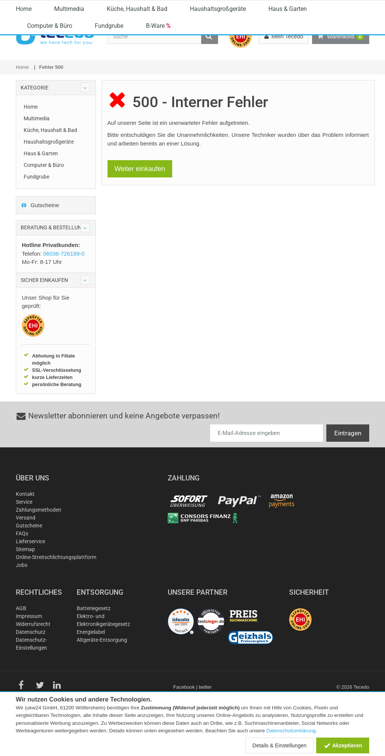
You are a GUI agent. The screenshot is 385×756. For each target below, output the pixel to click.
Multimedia (69, 69)
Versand (25, 553)
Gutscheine (40, 240)
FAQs (22, 569)
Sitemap (25, 585)
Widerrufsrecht (33, 659)
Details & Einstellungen (279, 745)
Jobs (21, 600)
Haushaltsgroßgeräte (218, 69)
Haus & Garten (287, 69)
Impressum (29, 651)
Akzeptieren (342, 745)
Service (24, 537)
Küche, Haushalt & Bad (137, 69)
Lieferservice (30, 577)
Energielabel (91, 667)
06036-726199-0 (196, 6)
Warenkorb (340, 36)
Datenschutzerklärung (290, 730)
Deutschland (344, 7)
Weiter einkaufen (140, 204)
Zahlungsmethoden (38, 545)
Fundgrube (109, 85)
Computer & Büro (49, 85)
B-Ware (158, 85)
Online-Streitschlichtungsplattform (56, 592)
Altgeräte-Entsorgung (102, 675)
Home (24, 69)
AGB (21, 644)
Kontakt (25, 529)
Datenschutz (30, 667)
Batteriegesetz (94, 644)
